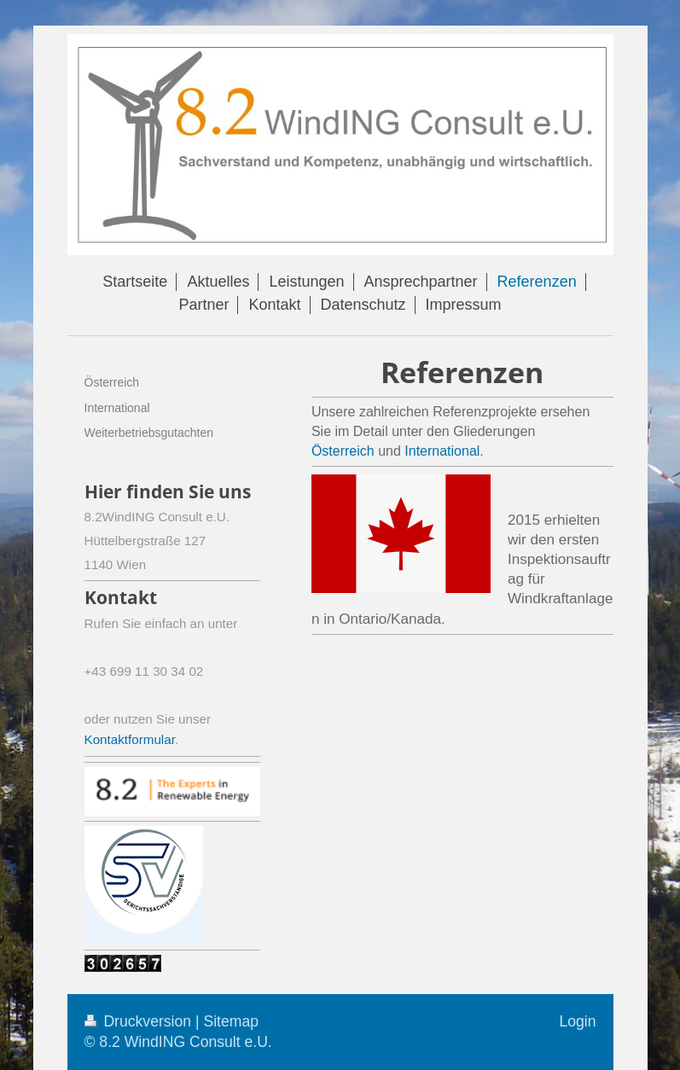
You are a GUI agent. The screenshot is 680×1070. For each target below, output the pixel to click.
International (441, 451)
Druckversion (139, 1021)
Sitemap (231, 1021)
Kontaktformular (129, 739)
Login (577, 1021)
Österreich (344, 451)
